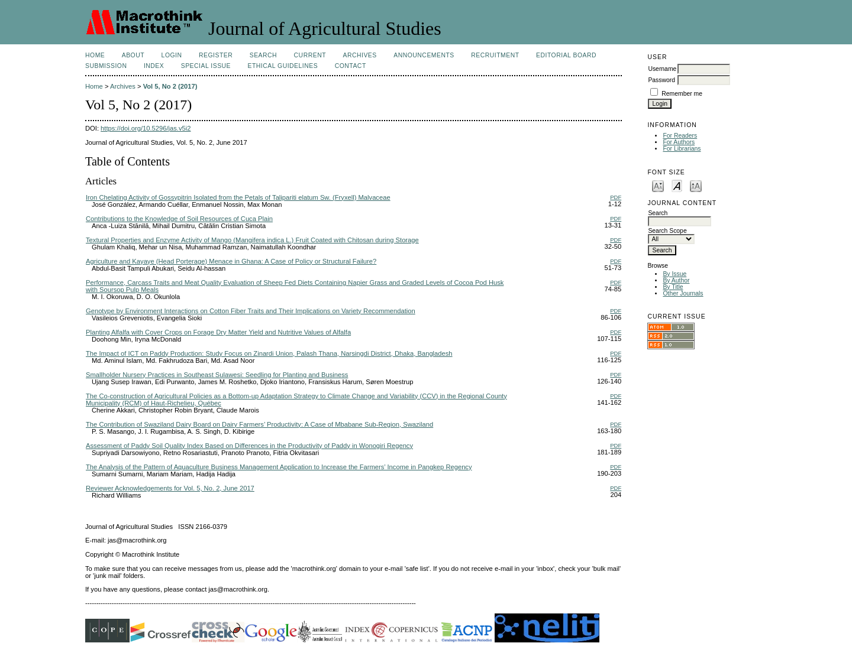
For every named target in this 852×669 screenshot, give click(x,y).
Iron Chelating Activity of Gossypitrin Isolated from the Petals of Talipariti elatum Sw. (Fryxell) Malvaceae (238, 197)
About (133, 55)
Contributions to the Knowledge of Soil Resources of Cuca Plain (179, 218)
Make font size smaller (658, 185)
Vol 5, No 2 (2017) (170, 86)
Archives (359, 55)
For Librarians (682, 148)
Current (310, 55)
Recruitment (495, 55)
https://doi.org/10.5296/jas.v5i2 (146, 128)
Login (172, 55)
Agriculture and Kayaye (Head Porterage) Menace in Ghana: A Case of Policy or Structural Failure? (231, 261)
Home (95, 55)
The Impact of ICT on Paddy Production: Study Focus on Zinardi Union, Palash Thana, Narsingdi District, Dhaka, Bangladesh (269, 353)
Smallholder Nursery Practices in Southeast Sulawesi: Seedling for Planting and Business (217, 374)
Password (661, 80)
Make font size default (677, 185)
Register (216, 55)
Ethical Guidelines (283, 66)
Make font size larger (696, 185)
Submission (106, 66)
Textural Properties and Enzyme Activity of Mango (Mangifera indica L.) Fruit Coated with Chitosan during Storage (252, 239)
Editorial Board (566, 55)
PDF (615, 197)
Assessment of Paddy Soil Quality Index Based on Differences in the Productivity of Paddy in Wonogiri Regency (249, 445)
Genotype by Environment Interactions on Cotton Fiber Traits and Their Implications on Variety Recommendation (250, 310)
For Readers (680, 135)
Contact (350, 66)
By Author (676, 280)
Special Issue (206, 66)
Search (263, 55)
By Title (673, 287)
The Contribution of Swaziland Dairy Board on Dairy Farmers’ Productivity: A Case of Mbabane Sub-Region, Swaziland (259, 424)
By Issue (674, 274)
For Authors (679, 142)
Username (662, 69)
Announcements (423, 55)
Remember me (681, 93)
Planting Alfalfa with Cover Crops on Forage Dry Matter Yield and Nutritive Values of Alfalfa (218, 332)
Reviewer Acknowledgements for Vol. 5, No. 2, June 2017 (170, 488)
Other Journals (683, 293)
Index (154, 66)
